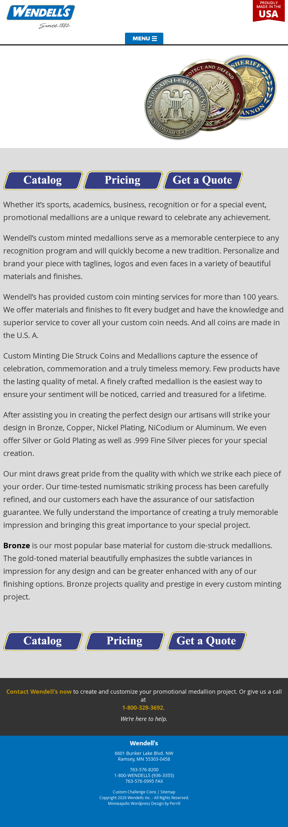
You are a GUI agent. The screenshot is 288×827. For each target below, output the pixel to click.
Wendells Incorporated (40, 17)
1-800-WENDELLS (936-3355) (144, 775)
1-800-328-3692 (142, 708)
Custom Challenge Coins (134, 791)
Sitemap (167, 791)
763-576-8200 (144, 769)
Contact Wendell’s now (39, 692)
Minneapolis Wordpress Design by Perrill (144, 803)
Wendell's (144, 743)
